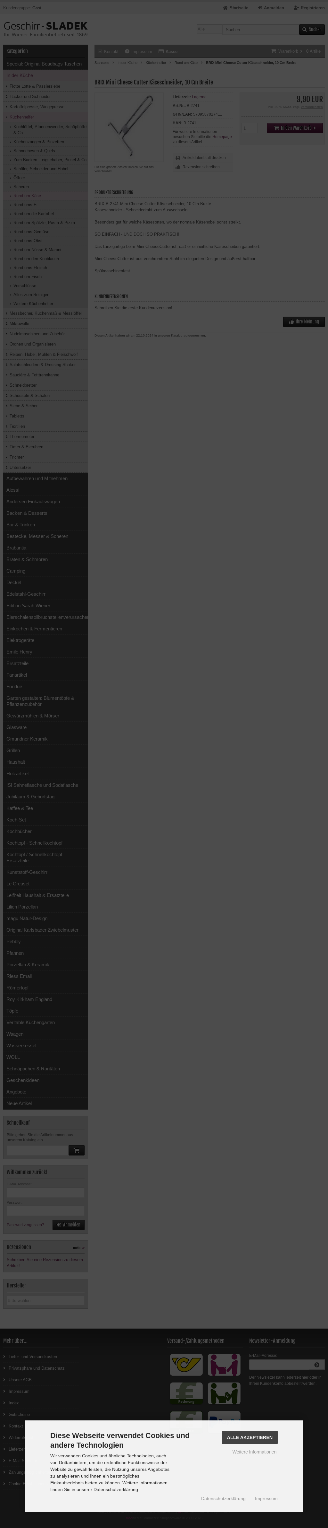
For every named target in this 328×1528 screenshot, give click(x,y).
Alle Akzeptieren (250, 1437)
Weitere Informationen (254, 1451)
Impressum (266, 1498)
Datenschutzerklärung (223, 1498)
